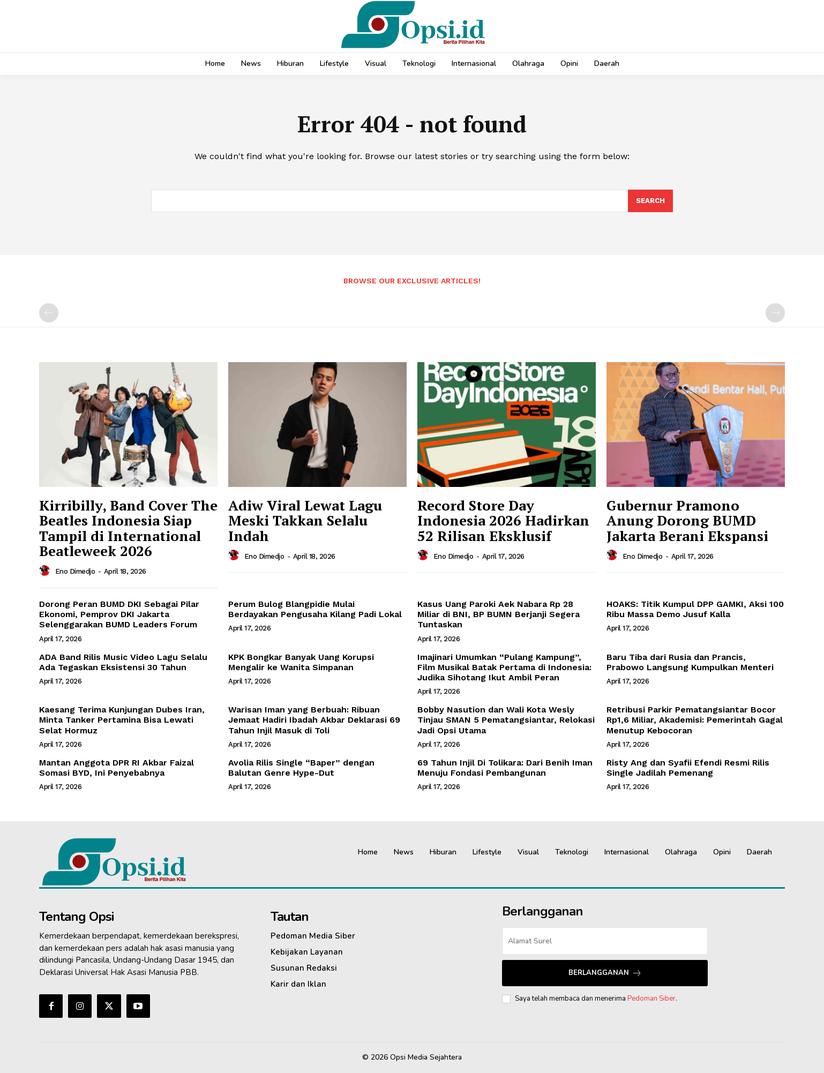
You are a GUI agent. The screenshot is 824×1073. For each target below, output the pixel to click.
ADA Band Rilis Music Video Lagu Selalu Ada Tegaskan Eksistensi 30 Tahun (123, 662)
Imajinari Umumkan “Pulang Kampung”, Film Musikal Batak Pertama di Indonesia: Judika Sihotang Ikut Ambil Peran (504, 667)
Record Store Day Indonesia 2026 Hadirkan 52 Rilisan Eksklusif (503, 520)
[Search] (650, 201)
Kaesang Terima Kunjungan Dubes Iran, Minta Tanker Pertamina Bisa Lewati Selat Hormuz (122, 719)
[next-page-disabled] (775, 312)
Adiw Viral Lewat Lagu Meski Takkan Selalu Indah (305, 520)
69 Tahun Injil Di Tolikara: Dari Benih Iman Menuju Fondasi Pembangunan (505, 767)
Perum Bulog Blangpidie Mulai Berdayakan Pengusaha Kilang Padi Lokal (315, 609)
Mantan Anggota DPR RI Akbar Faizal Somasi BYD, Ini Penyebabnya (116, 767)
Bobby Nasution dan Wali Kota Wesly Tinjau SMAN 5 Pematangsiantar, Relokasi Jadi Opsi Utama (506, 719)
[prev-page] (48, 312)
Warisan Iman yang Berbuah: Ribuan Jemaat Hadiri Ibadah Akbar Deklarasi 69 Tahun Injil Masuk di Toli (314, 719)
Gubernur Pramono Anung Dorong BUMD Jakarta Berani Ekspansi (687, 520)
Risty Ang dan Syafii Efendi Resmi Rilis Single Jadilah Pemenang (687, 767)
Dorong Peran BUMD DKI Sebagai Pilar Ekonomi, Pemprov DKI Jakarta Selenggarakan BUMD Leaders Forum (119, 614)
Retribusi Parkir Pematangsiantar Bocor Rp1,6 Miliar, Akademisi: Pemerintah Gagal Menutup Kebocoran (694, 719)
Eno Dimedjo (75, 571)
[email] (605, 941)
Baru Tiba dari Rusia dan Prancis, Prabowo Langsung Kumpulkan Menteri (690, 662)
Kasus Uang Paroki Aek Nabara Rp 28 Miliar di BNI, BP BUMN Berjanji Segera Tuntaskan (498, 614)
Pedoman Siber (651, 998)
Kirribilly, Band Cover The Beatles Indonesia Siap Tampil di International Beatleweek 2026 (128, 528)
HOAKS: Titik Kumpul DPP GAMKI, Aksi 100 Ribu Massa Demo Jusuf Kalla (695, 609)
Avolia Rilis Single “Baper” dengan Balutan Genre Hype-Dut (301, 767)
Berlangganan (605, 973)
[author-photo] (46, 571)
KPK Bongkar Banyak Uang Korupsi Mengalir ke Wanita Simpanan (301, 662)
